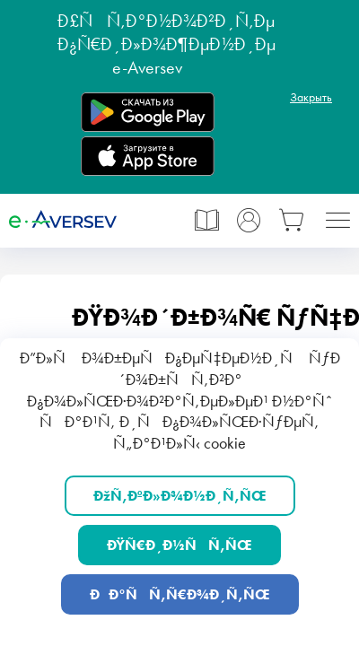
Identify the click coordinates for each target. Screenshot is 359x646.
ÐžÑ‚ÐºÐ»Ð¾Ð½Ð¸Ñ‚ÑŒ (180, 495)
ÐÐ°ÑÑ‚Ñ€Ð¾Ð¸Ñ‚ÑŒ (180, 594)
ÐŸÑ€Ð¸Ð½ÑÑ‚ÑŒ (179, 545)
